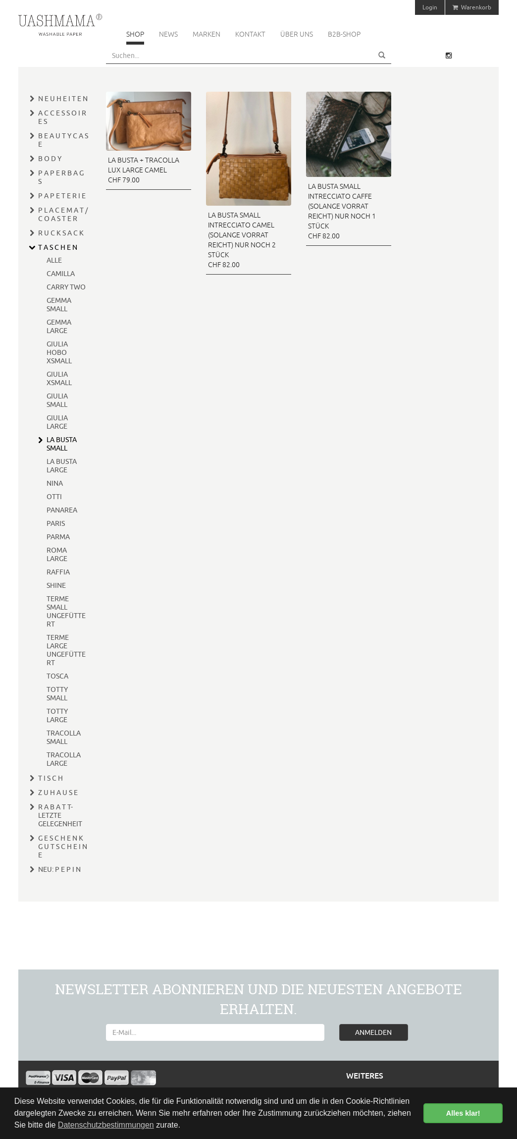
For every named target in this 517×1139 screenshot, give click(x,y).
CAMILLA (61, 274)
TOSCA (57, 676)
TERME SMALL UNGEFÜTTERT (66, 611)
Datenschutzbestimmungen (106, 1125)
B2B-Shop (344, 34)
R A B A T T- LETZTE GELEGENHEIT (60, 815)
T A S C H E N (57, 247)
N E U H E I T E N (63, 99)
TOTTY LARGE (57, 715)
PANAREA (62, 510)
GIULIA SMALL (57, 400)
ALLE (54, 260)
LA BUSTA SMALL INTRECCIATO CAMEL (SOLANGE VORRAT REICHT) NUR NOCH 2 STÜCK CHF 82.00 (242, 240)
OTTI (54, 497)
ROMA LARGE (57, 554)
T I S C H (50, 778)
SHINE (56, 585)
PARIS (56, 523)
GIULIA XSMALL (59, 378)
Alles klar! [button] (463, 1113)
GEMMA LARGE (59, 326)
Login (429, 7)
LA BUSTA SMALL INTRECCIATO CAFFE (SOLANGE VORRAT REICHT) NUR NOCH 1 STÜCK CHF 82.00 (342, 211)
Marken (206, 34)
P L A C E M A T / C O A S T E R (63, 214)
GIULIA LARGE (57, 422)
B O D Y (49, 159)
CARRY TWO (66, 287)
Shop (135, 34)
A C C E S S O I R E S (62, 117)
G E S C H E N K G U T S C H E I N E (62, 846)
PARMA (58, 537)
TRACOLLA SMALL (64, 737)
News (168, 34)
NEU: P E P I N (59, 869)
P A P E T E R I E (62, 196)
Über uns (296, 34)
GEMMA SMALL (59, 304)
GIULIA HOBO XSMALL (59, 352)
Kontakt (250, 34)
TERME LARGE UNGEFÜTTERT (66, 650)
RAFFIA (58, 572)
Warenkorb (472, 7)
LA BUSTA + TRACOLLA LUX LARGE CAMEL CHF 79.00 (143, 170)
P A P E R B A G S (61, 177)
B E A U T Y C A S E (63, 140)
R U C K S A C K (61, 233)
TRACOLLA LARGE (64, 759)
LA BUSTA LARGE (62, 465)
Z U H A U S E (58, 793)
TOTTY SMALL (57, 693)
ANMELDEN (373, 1032)
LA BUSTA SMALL (62, 444)
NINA (55, 483)
